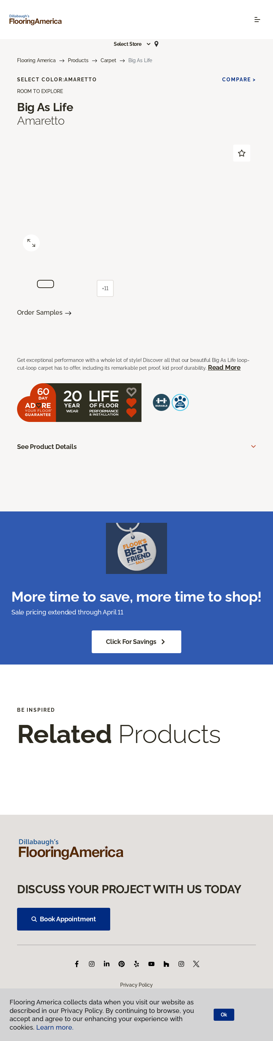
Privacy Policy (136, 985)
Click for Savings (136, 642)
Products (78, 60)
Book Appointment (63, 919)
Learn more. (55, 1027)
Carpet (108, 60)
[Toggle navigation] (257, 19)
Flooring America (36, 60)
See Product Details (47, 446)
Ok (224, 1015)
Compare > (239, 79)
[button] (132, 44)
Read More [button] (224, 367)
